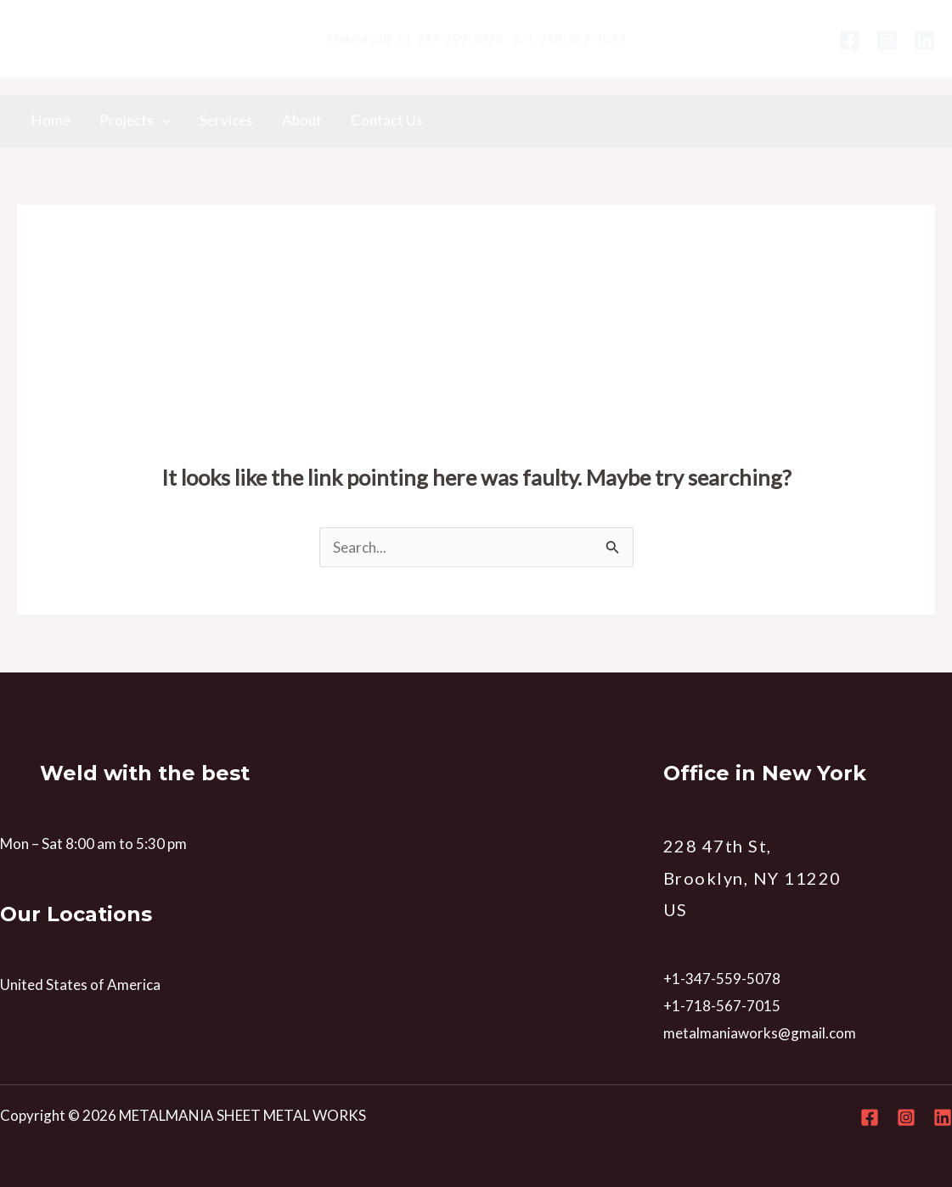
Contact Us (387, 120)
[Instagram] (887, 40)
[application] (162, 120)
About (302, 120)
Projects (135, 120)
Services (226, 120)
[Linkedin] (924, 40)
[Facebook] (849, 40)
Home (50, 120)
